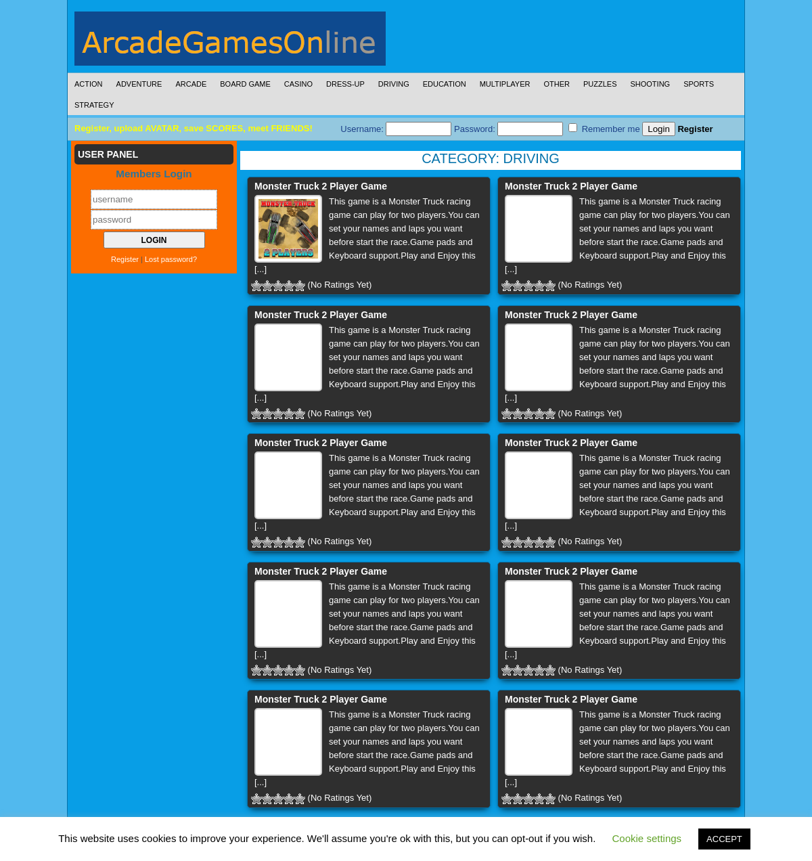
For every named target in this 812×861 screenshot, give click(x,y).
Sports (698, 84)
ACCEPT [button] (724, 839)
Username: (395, 129)
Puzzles (600, 84)
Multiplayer (505, 84)
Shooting (650, 84)
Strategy (94, 105)
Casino (298, 84)
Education (444, 84)
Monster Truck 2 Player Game (320, 186)
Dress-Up (345, 84)
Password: (508, 129)
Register (695, 129)
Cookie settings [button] (647, 838)
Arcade (190, 84)
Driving (393, 84)
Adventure (139, 84)
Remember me (604, 128)
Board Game (245, 84)
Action (88, 84)
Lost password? (171, 259)
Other (556, 84)
